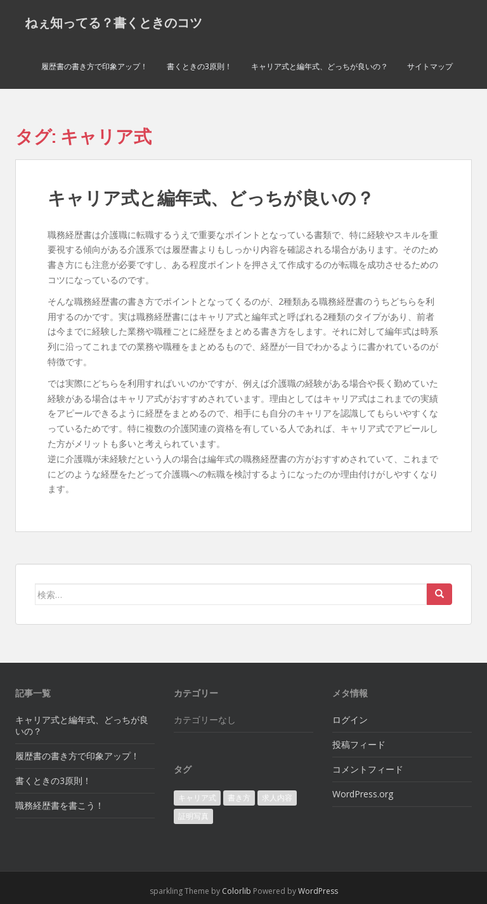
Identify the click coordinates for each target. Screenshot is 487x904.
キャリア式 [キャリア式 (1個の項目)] (197, 797)
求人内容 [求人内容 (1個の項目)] (277, 797)
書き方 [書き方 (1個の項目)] (239, 797)
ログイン (350, 720)
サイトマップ (430, 66)
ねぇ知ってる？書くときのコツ (113, 22)
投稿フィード (359, 744)
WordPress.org (362, 794)
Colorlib (236, 891)
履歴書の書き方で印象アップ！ (94, 66)
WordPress (318, 891)
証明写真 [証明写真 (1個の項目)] (193, 816)
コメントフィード (367, 769)
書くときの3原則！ (199, 66)
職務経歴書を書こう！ (59, 805)
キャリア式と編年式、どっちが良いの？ (319, 66)
